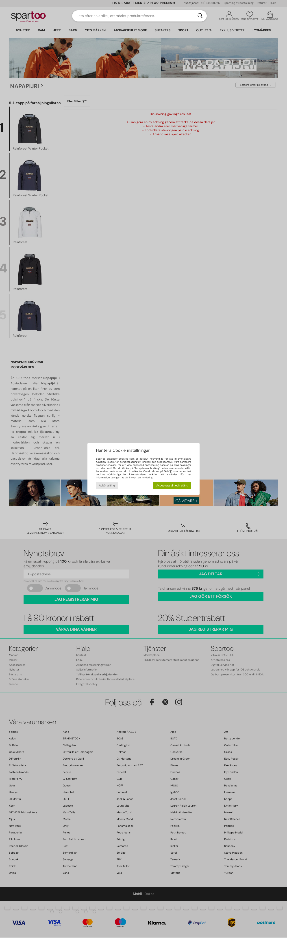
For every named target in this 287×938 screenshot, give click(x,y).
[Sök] (200, 15)
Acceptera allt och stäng (172, 485)
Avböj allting (107, 485)
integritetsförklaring (140, 477)
